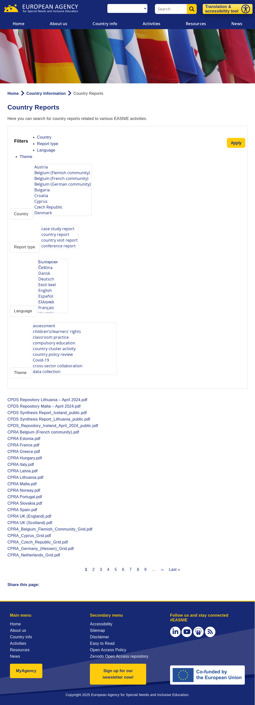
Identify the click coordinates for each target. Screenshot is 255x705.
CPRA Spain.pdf (22, 510)
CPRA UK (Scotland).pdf (29, 523)
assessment (74, 326)
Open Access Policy (108, 650)
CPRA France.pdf (23, 445)
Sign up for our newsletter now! (118, 674)
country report (59, 234)
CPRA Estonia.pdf (23, 438)
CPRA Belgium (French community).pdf (43, 432)
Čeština (53, 268)
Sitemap (97, 630)
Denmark (62, 213)
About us (58, 23)
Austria (62, 167)
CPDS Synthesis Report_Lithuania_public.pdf (48, 419)
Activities (151, 23)
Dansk (53, 273)
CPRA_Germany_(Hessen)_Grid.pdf (40, 548)
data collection (74, 372)
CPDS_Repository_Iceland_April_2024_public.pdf (52, 426)
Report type (47, 144)
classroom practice (74, 337)
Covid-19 (74, 360)
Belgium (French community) (62, 178)
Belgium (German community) (62, 184)
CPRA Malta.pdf (22, 484)
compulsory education (74, 343)
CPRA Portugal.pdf (24, 497)
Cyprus (62, 201)
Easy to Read (102, 643)
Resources (196, 23)
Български (53, 262)
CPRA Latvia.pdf (22, 471)
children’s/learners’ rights (74, 331)
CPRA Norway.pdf (23, 490)
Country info (105, 23)
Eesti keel (53, 285)
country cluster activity (74, 349)
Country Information (46, 93)
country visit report (59, 240)
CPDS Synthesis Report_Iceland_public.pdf (47, 413)
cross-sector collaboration (74, 366)
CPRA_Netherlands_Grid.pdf (33, 555)
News (15, 656)
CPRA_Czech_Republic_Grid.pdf (37, 542)
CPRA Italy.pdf (20, 464)
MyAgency (26, 671)
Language (46, 150)
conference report (59, 246)
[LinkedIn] (175, 632)
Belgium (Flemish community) (62, 173)
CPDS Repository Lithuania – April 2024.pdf (47, 400)
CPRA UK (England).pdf (29, 516)
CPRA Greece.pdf (23, 451)
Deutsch (53, 279)
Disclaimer (99, 637)
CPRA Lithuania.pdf (25, 477)
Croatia (62, 196)
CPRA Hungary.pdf (24, 458)
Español (53, 296)
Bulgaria (62, 190)
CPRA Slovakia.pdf (24, 503)
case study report (59, 229)
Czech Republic (62, 207)
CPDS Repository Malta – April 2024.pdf (44, 406)
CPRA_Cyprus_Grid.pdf (29, 536)
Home (18, 23)
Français (53, 308)
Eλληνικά (53, 302)
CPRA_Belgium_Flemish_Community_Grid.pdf (49, 529)
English (53, 290)
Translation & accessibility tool (221, 8)
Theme (26, 157)
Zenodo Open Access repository (119, 656)
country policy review (74, 354)
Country (44, 137)
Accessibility (101, 624)
